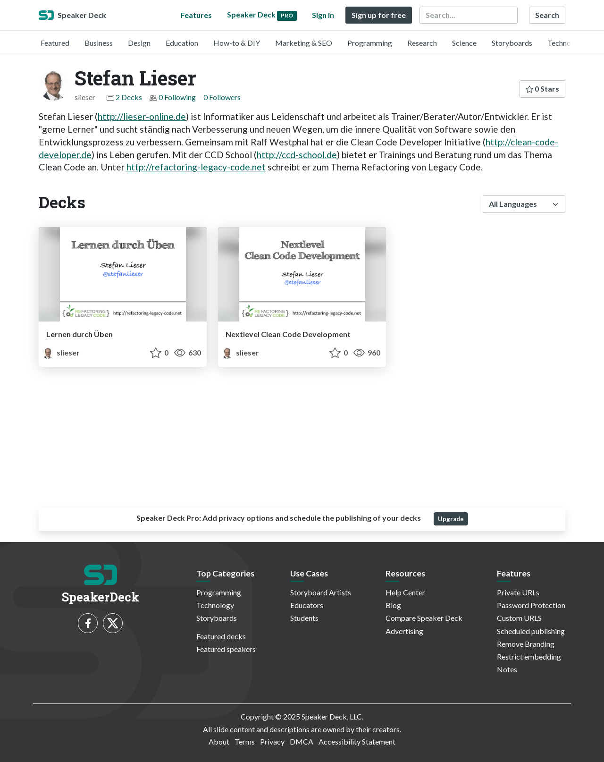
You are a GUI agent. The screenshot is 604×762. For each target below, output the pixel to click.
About (219, 741)
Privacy (272, 741)
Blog (393, 605)
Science (464, 42)
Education (182, 42)
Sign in (323, 14)
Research (422, 42)
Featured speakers (226, 648)
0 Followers (222, 97)
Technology (566, 42)
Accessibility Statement (357, 741)
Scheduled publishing (531, 631)
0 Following (177, 97)
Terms (245, 741)
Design (139, 42)
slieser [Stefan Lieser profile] (61, 352)
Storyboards (512, 42)
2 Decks (129, 97)
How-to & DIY (236, 42)
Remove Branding (525, 643)
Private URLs (518, 592)
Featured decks (221, 636)
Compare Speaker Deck (424, 617)
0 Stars (542, 88)
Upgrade (451, 519)
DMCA (301, 741)
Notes (507, 669)
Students (304, 617)
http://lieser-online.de (142, 116)
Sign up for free (379, 14)
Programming (369, 42)
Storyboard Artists (320, 592)
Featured (55, 42)
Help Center (405, 592)
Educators (306, 605)
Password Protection (531, 605)
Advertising (404, 631)
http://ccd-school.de (297, 154)
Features (196, 14)
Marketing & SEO (303, 42)
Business (98, 42)
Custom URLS (519, 617)
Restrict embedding (529, 656)
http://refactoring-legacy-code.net (196, 166)
